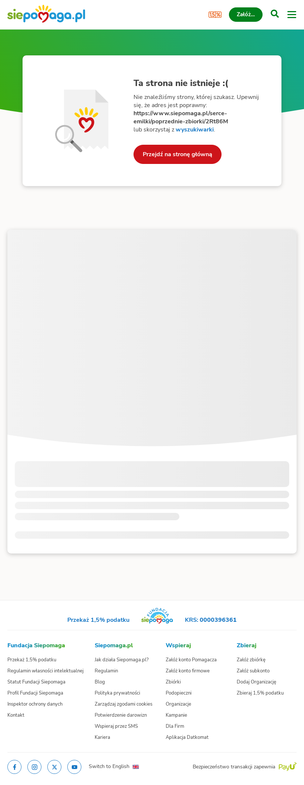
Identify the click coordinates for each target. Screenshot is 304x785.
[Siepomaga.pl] (46, 14)
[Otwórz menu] (292, 15)
